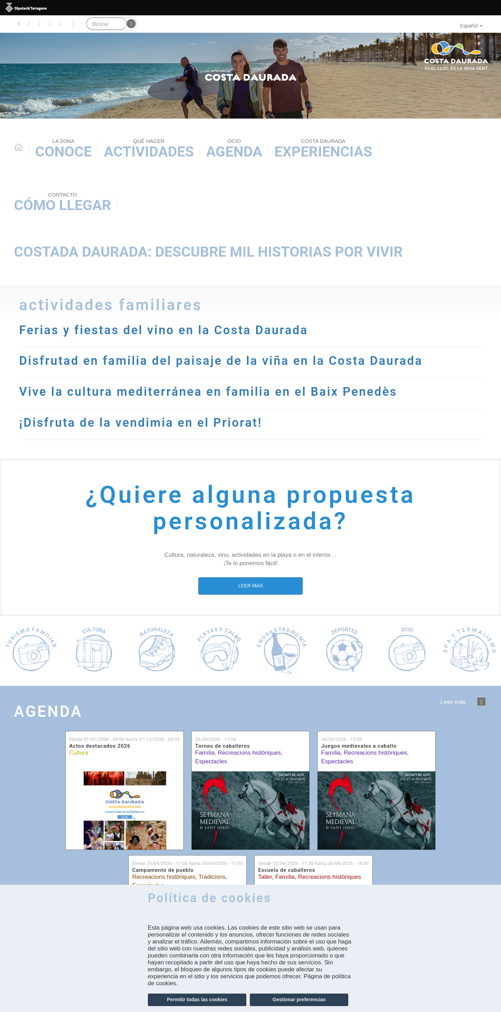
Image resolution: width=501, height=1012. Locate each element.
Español (471, 26)
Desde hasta (124, 739)
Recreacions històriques (249, 752)
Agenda (234, 149)
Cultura (78, 752)
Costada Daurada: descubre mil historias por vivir (208, 251)
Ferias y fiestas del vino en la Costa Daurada (163, 330)
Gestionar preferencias (299, 999)
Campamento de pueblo (163, 870)
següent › (481, 701)
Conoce (63, 149)
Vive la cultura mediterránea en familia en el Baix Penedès (208, 392)
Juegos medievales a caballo (359, 746)
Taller (265, 877)
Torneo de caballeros (222, 746)
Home (18, 147)
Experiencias (323, 149)
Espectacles (211, 761)
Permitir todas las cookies (197, 999)
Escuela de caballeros (286, 870)
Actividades (149, 149)
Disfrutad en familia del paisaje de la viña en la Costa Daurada (221, 361)
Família (205, 752)
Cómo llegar (62, 202)
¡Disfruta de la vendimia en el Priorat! (140, 422)
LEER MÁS (250, 585)
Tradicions (212, 877)
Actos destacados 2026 (99, 746)
